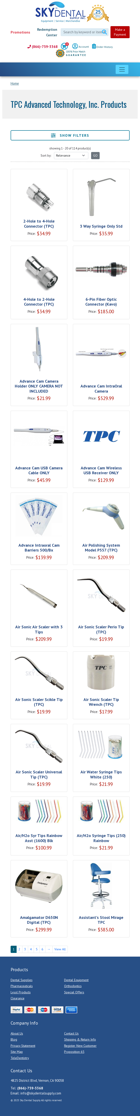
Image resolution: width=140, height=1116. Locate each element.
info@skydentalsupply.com (41, 1093)
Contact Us (71, 1033)
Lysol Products (21, 992)
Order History (102, 47)
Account (80, 47)
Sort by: (46, 155)
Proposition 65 (74, 1052)
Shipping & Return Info (80, 1039)
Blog (14, 1039)
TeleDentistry (20, 1058)
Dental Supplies (22, 980)
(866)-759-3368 (42, 46)
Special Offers (74, 992)
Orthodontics (73, 986)
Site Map (17, 1052)
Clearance (17, 998)
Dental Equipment (76, 980)
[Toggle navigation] (122, 69)
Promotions (20, 32)
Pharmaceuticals (22, 986)
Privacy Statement (23, 1046)
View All (60, 949)
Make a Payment (120, 32)
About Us (17, 1033)
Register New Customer (80, 1046)
